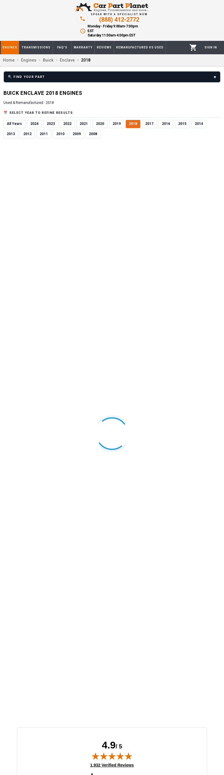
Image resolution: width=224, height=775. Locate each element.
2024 (34, 124)
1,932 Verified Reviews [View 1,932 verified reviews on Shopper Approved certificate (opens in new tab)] (112, 764)
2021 (84, 124)
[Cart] (193, 47)
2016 (166, 124)
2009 (77, 134)
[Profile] (210, 47)
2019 (117, 124)
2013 (11, 134)
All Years (14, 124)
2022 (67, 124)
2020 (100, 124)
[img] (112, 756)
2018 (133, 124)
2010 (60, 134)
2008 (93, 134)
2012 (27, 134)
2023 (51, 124)
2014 (199, 124)
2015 (182, 124)
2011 (44, 134)
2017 (149, 124)
